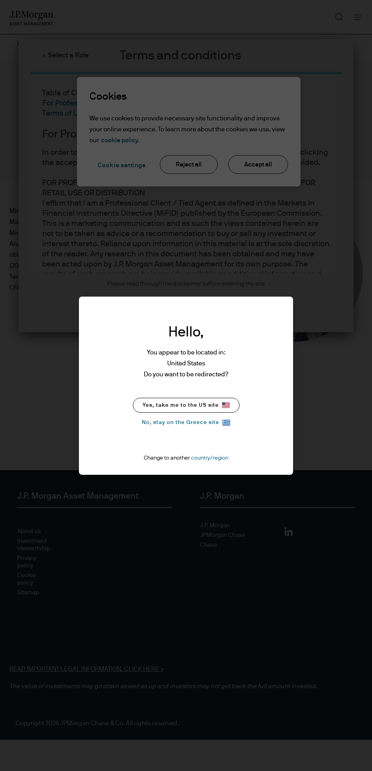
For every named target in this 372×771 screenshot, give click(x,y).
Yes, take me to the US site (186, 405)
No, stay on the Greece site (186, 423)
